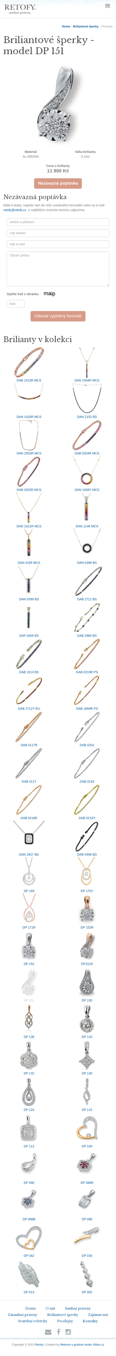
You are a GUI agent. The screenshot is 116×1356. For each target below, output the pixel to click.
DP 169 (29, 875)
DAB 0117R (29, 729)
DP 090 (29, 1167)
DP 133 (87, 1021)
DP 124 (29, 1094)
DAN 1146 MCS (87, 510)
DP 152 (29, 948)
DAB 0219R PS (87, 656)
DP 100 (87, 1130)
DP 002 (87, 1276)
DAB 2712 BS (87, 583)
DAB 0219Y (87, 802)
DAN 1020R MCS (29, 401)
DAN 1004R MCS (87, 364)
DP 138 (29, 1021)
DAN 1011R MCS (29, 510)
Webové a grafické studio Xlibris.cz (82, 1344)
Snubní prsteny (78, 1308)
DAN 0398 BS (87, 547)
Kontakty (90, 1321)
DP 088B (29, 1203)
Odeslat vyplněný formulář (58, 316)
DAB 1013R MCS (29, 364)
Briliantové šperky (86, 26)
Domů (30, 1308)
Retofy (39, 1344)
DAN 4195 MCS (29, 547)
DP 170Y (87, 875)
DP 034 (87, 1239)
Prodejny (65, 1321)
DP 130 (87, 1057)
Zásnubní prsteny (22, 1315)
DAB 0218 (87, 765)
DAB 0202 (87, 729)
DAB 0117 (29, 765)
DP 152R (87, 911)
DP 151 (29, 984)
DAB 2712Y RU (29, 692)
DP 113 (29, 1130)
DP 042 (29, 1239)
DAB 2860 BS (87, 619)
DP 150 (87, 984)
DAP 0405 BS (29, 619)
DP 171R (29, 911)
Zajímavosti (98, 1315)
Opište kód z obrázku (37, 294)
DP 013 (29, 1276)
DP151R (87, 948)
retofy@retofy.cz (14, 210)
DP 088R (87, 1167)
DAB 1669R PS (87, 692)
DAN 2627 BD (29, 838)
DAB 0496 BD (87, 838)
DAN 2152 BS (87, 401)
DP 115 (87, 1094)
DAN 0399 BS (29, 583)
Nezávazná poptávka (58, 183)
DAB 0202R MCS (29, 474)
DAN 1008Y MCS (87, 474)
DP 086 (87, 1203)
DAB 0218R (29, 802)
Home (66, 26)
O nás (50, 1308)
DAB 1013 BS (29, 656)
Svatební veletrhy (32, 1321)
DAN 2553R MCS (29, 437)
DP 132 (29, 1057)
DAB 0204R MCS (87, 437)
